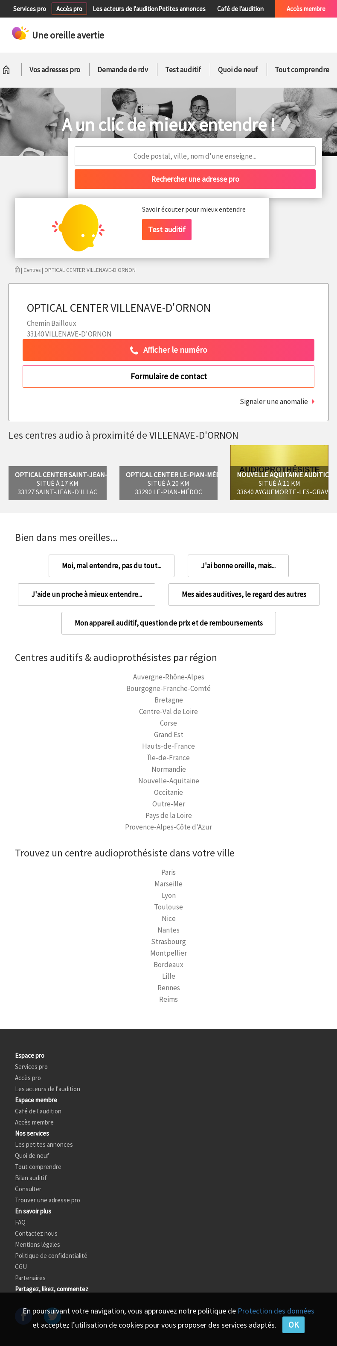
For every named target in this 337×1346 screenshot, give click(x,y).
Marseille (168, 883)
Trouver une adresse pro (47, 1200)
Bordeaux (168, 964)
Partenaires (30, 1278)
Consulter (28, 1189)
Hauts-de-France (168, 746)
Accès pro (69, 9)
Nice (169, 918)
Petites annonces (182, 9)
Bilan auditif (31, 1178)
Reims (168, 999)
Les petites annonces (44, 1144)
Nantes (168, 930)
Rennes (168, 987)
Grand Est (168, 734)
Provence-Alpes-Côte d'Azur (168, 827)
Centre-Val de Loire (168, 711)
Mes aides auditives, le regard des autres (244, 594)
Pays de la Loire (168, 815)
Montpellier (168, 953)
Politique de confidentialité (51, 1256)
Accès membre (306, 9)
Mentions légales (37, 1244)
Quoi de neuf (238, 69)
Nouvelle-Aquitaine (168, 780)
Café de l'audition (240, 9)
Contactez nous (36, 1233)
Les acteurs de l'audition (125, 9)
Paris (168, 872)
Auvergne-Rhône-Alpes (168, 677)
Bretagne (168, 700)
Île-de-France (169, 757)
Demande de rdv (122, 69)
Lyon (169, 895)
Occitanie (168, 792)
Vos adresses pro (54, 69)
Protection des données (276, 1311)
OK (293, 1324)
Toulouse (168, 907)
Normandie (168, 769)
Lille (168, 976)
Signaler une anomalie (274, 401)
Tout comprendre (302, 69)
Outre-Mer (168, 804)
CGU (21, 1267)
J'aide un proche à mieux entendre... (86, 594)
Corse (168, 723)
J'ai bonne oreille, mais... (238, 565)
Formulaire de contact (169, 376)
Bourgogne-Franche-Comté (168, 688)
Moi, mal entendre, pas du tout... (111, 565)
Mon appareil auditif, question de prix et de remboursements (169, 623)
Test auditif (183, 69)
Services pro (29, 9)
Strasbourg (168, 941)
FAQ (20, 1222)
